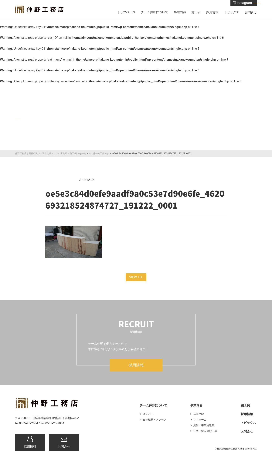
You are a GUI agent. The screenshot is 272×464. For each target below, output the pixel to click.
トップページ (126, 12)
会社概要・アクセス (154, 419)
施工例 (196, 12)
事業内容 (180, 12)
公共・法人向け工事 (205, 431)
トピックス (231, 12)
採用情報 (212, 12)
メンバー (148, 414)
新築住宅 (198, 414)
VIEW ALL (136, 277)
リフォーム (199, 419)
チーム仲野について (154, 12)
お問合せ (251, 12)
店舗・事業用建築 (203, 425)
